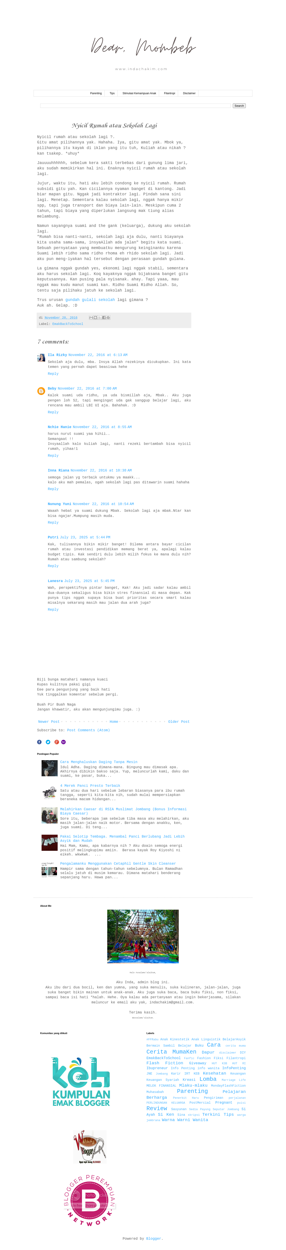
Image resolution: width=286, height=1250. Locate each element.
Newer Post (49, 722)
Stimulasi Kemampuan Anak (139, 93)
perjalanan (237, 1098)
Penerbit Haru (186, 1098)
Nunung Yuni (60, 504)
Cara (214, 1045)
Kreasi (189, 1080)
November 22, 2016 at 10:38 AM (101, 471)
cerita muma (235, 1045)
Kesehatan (214, 1073)
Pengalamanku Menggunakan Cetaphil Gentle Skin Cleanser (118, 864)
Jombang (162, 1073)
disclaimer (227, 1052)
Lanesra (55, 581)
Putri (53, 537)
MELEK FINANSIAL (162, 1086)
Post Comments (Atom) (88, 730)
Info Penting (183, 1068)
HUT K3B (219, 1063)
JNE (149, 1073)
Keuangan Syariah (163, 1080)
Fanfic (189, 1058)
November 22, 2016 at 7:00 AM (87, 389)
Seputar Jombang (226, 1109)
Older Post (179, 722)
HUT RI (239, 1063)
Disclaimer (189, 93)
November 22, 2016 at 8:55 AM (102, 427)
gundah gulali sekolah (90, 300)
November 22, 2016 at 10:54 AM (103, 504)
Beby (52, 389)
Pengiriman (213, 1098)
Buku (199, 1046)
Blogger (153, 1239)
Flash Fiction (165, 1063)
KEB (197, 1073)
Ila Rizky (57, 355)
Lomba (208, 1079)
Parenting (96, 93)
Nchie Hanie (60, 427)
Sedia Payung (199, 1109)
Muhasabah (155, 1092)
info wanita (208, 1068)
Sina (181, 1115)
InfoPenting (234, 1068)
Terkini (211, 1114)
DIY (243, 1052)
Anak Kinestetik (174, 1039)
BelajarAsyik (234, 1039)
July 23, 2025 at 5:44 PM (85, 537)
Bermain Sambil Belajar (169, 1045)
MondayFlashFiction (228, 1086)
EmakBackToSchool (67, 324)
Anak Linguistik (206, 1039)
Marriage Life (234, 1080)
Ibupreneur (157, 1068)
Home (114, 722)
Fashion (204, 1058)
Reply (53, 374)
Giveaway (197, 1063)
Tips (112, 93)
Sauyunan (179, 1109)
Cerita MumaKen (172, 1052)
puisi (241, 1103)
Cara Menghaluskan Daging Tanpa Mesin (98, 762)
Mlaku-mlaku (193, 1085)
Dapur (208, 1052)
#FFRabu (153, 1039)
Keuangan (238, 1073)
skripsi (194, 1115)
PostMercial (200, 1103)
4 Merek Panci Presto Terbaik (90, 786)
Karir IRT (180, 1073)
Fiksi (218, 1058)
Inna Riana (58, 471)
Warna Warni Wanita (185, 1120)
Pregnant (223, 1103)
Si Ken (166, 1114)
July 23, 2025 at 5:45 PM (89, 581)
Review (157, 1108)
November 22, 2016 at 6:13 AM (97, 355)
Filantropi (169, 93)
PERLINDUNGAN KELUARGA (166, 1103)
